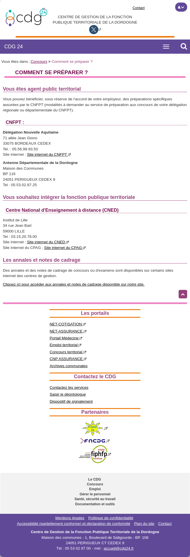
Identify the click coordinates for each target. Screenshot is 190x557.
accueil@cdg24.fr (119, 548)
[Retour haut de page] (183, 294)
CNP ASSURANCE (68, 359)
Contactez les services (69, 387)
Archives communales (68, 366)
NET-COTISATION (68, 324)
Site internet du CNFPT (49, 154)
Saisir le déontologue (68, 394)
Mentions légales (69, 518)
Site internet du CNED (48, 242)
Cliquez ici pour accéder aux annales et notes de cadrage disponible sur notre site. (73, 284)
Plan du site (144, 523)
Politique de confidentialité (110, 518)
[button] (181, 7)
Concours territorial (68, 352)
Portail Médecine (66, 338)
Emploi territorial (65, 345)
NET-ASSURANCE (68, 331)
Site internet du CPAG (65, 248)
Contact (139, 8)
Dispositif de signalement (71, 401)
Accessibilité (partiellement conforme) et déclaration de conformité (73, 523)
